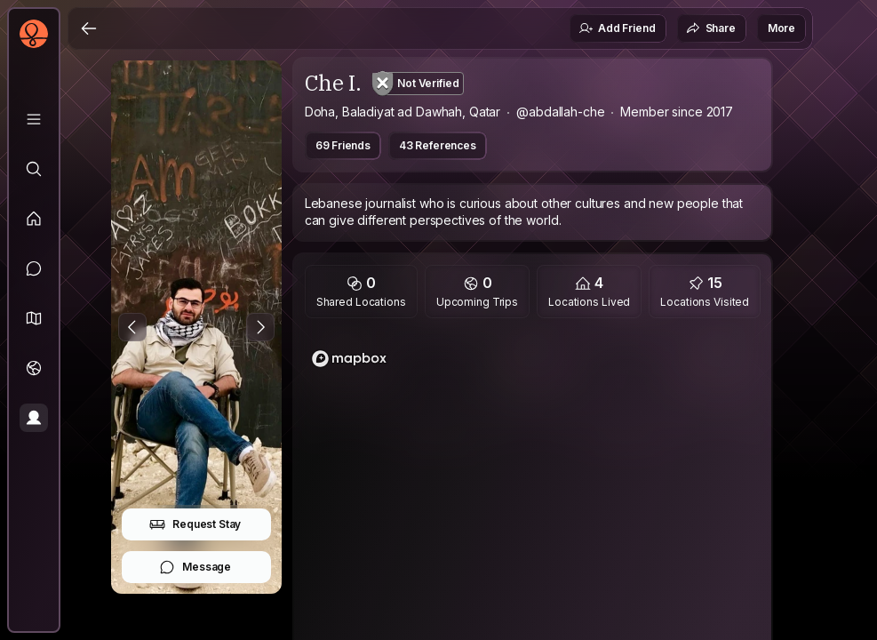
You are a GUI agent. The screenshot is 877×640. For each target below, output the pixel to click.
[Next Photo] (260, 327)
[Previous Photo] (132, 327)
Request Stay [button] (195, 524)
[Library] (34, 119)
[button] (34, 318)
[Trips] (34, 368)
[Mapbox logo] (349, 358)
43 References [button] (437, 145)
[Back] (89, 28)
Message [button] (195, 567)
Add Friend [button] (616, 28)
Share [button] (711, 28)
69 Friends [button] (343, 145)
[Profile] (34, 418)
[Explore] (34, 169)
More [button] (781, 28)
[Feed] (34, 218)
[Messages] (34, 268)
